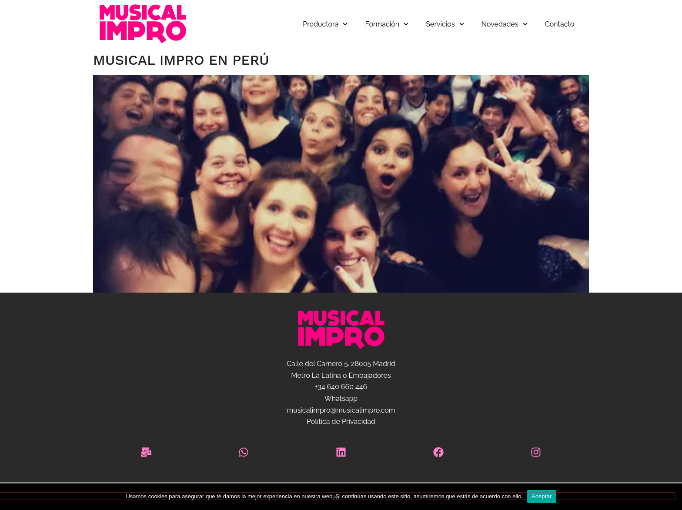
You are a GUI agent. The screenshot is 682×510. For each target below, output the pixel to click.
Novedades (504, 24)
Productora (325, 24)
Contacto (559, 24)
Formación (387, 24)
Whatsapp (341, 398)
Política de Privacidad (341, 421)
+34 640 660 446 (341, 387)
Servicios (445, 24)
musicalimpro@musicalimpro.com (341, 410)
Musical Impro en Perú (181, 60)
